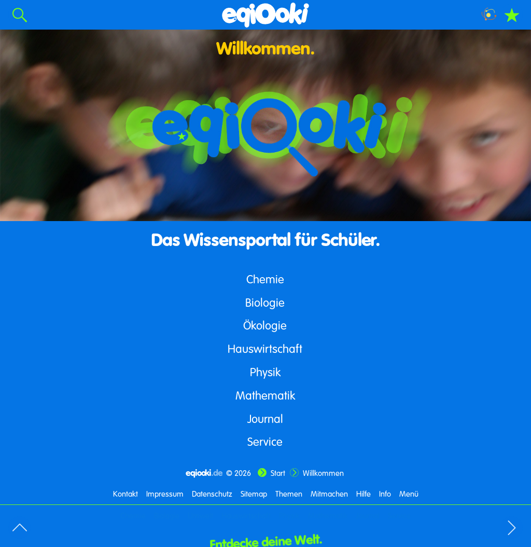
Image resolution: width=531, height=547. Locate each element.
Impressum (165, 493)
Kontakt (125, 493)
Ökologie (265, 325)
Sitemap (254, 493)
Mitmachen (329, 493)
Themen (288, 493)
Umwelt (200, 515)
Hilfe (363, 493)
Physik (265, 371)
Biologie (265, 302)
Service (265, 441)
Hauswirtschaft (265, 348)
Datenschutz (212, 493)
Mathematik (265, 395)
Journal (265, 418)
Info (385, 493)
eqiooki (204, 472)
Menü (408, 493)
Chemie (265, 278)
